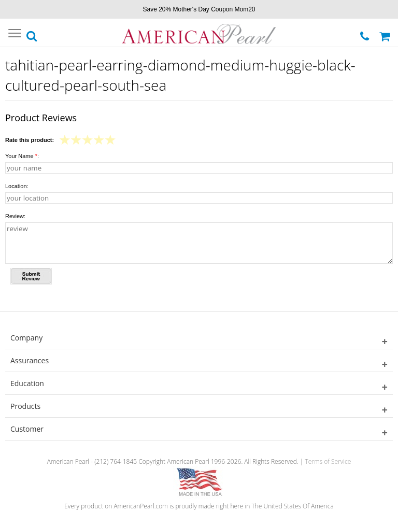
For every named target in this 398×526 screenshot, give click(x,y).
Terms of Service (328, 461)
